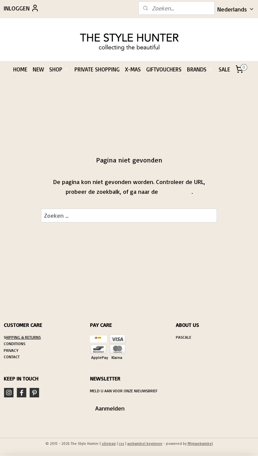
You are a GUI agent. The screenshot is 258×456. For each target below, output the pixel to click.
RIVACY (12, 350)
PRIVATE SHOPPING (97, 69)
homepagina (176, 191)
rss (121, 443)
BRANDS (200, 69)
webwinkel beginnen (144, 443)
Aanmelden (110, 408)
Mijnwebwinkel (200, 443)
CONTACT (12, 356)
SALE (224, 69)
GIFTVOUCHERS (164, 69)
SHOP (59, 69)
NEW (38, 69)
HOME (20, 69)
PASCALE (183, 337)
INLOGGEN (21, 8)
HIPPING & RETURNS (23, 337)
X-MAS (133, 69)
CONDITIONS (14, 343)
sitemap (109, 443)
